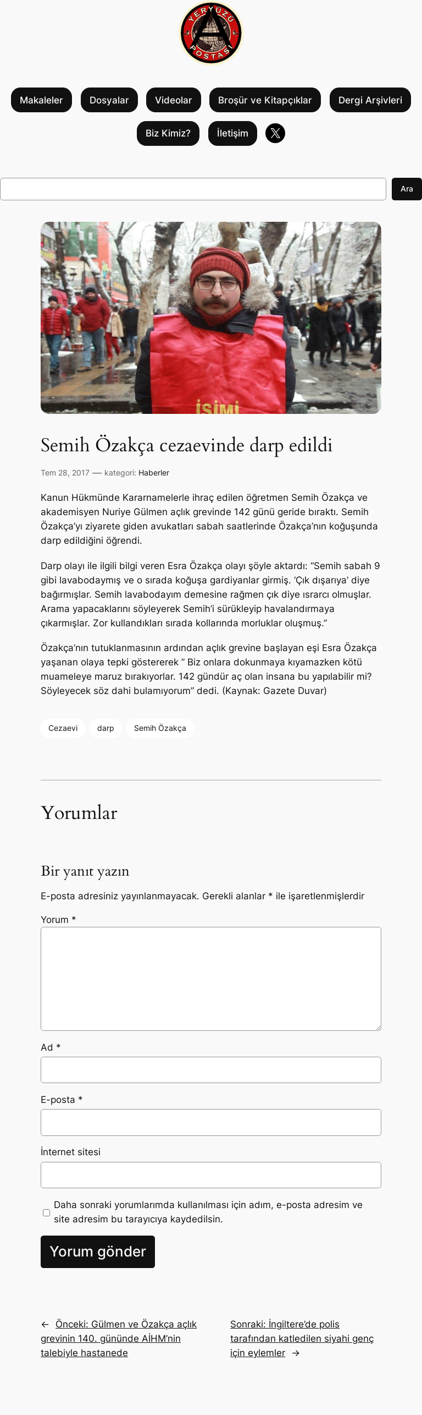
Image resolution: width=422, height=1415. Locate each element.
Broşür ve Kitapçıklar (265, 100)
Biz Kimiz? (168, 133)
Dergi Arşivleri (370, 100)
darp (105, 728)
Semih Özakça (160, 728)
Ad (51, 1047)
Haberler (153, 472)
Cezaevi (62, 728)
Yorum (58, 919)
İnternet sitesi (71, 1151)
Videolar (173, 100)
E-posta (62, 1099)
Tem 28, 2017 (65, 472)
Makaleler (41, 100)
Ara (407, 188)
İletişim (232, 133)
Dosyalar (109, 100)
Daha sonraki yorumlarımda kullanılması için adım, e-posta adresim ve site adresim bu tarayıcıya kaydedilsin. (208, 1212)
